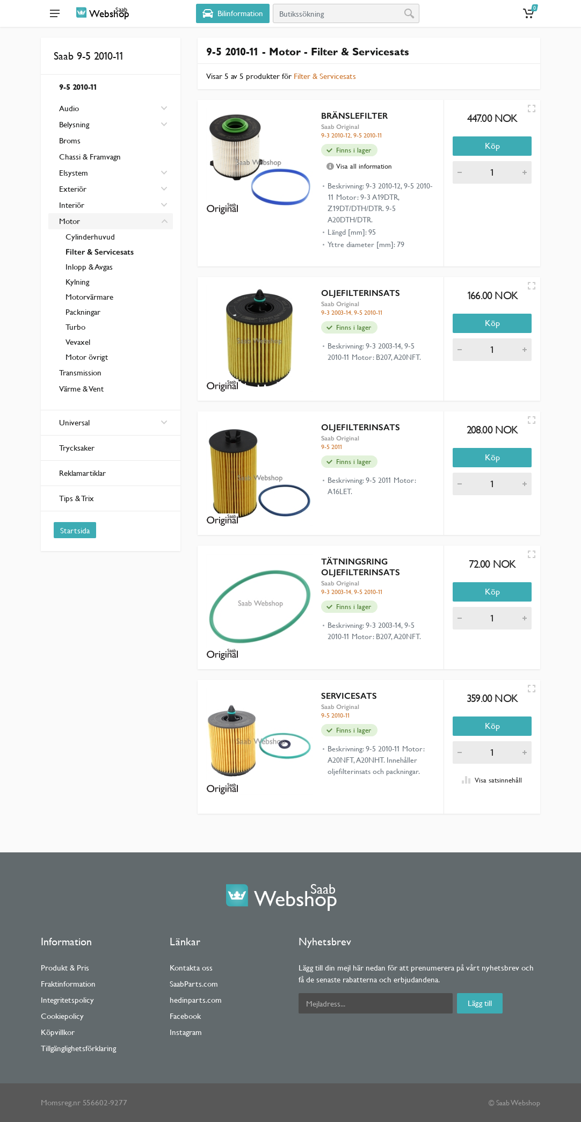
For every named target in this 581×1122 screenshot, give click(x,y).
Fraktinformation (68, 983)
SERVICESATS (349, 696)
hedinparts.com (196, 999)
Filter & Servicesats (100, 252)
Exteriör (72, 188)
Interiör (71, 204)
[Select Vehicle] (233, 13)
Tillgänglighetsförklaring (78, 1048)
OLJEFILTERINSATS (360, 293)
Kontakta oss (191, 967)
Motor (69, 221)
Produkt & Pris (65, 967)
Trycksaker (77, 447)
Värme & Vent (81, 388)
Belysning (74, 124)
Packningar (83, 311)
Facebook (185, 1015)
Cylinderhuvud (90, 236)
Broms (70, 140)
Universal (113, 422)
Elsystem (73, 172)
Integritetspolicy (67, 999)
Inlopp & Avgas (89, 266)
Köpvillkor (58, 1032)
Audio (69, 108)
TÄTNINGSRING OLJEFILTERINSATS (360, 566)
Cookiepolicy (62, 1015)
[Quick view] (531, 108)
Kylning (77, 281)
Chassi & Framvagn (90, 156)
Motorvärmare (89, 296)
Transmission (80, 372)
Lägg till (480, 1003)
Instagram (186, 1032)
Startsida (75, 530)
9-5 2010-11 (78, 86)
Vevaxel (78, 341)
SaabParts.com (194, 983)
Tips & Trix (76, 498)
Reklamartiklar (82, 472)
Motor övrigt (87, 356)
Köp (492, 146)
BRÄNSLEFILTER (354, 116)
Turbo (75, 326)
